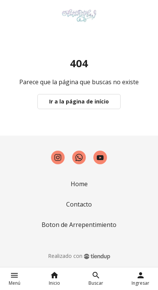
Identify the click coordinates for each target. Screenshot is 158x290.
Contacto (79, 204)
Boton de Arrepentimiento (79, 225)
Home (79, 184)
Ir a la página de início (79, 101)
